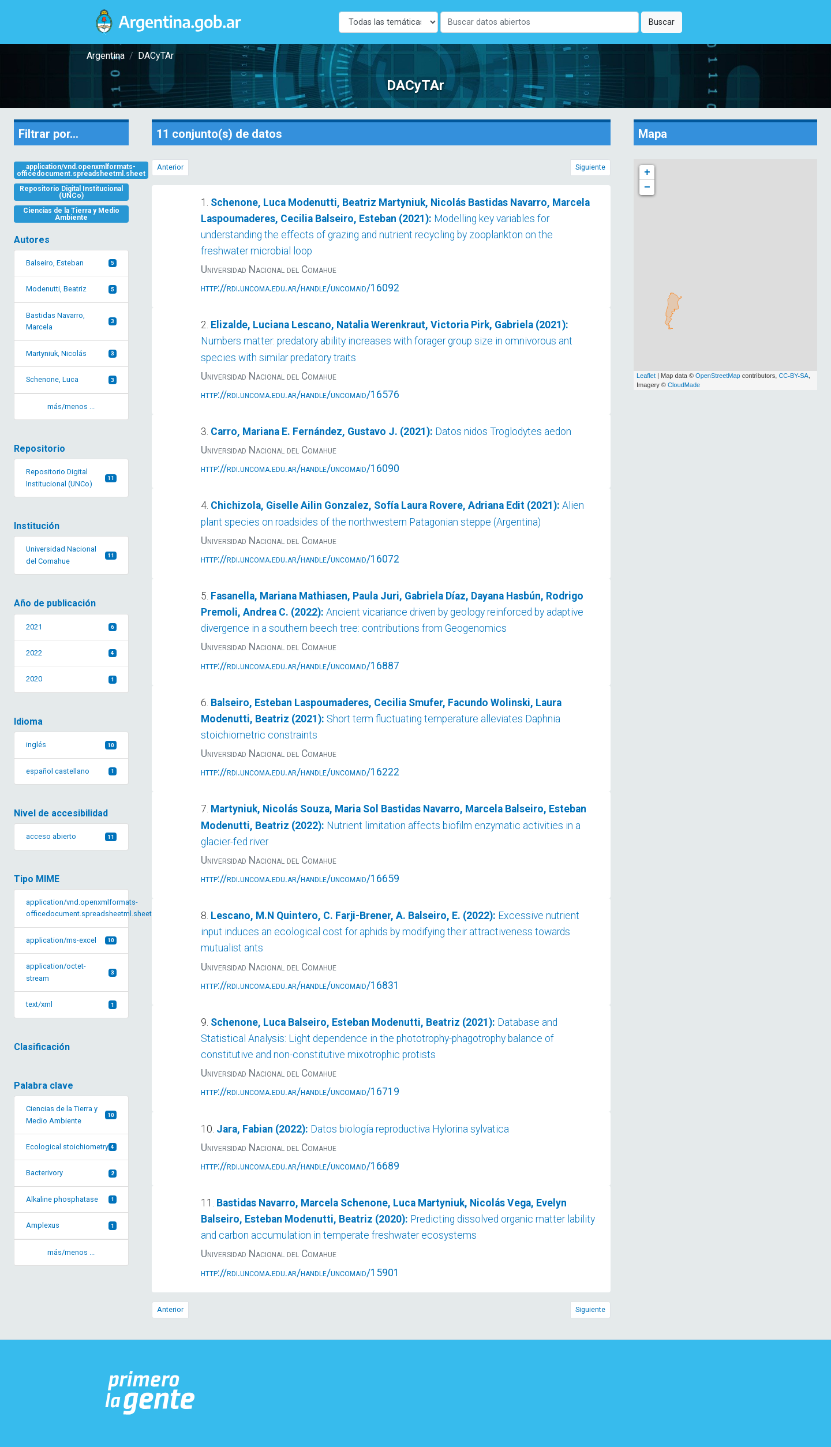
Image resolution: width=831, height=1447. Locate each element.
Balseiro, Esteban (71, 262)
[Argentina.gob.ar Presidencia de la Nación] (150, 1393)
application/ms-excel (71, 940)
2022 (71, 652)
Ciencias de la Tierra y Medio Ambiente (71, 214)
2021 (71, 627)
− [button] (647, 187)
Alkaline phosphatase (71, 1199)
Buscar (662, 22)
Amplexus (71, 1225)
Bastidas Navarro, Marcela (71, 321)
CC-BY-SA (793, 375)
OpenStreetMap (717, 375)
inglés (71, 744)
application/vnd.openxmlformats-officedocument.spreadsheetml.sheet (81, 170)
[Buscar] (539, 22)
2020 (71, 678)
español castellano (71, 771)
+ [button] (647, 172)
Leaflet (646, 375)
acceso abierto (71, 836)
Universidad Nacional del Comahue (71, 555)
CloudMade (684, 384)
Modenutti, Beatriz (71, 288)
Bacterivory (71, 1172)
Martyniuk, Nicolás (71, 353)
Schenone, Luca (71, 379)
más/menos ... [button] (71, 406)
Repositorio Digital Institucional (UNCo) (71, 192)
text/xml (71, 1004)
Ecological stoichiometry (71, 1146)
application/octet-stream (71, 972)
